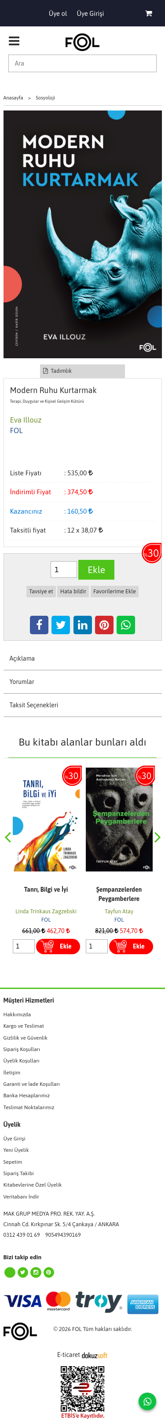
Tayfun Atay (119, 911)
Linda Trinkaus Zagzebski (46, 911)
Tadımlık (57, 371)
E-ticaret (68, 1354)
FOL (46, 919)
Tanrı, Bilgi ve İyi (46, 889)
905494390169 (63, 1235)
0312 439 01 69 (22, 1235)
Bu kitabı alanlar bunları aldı (82, 742)
